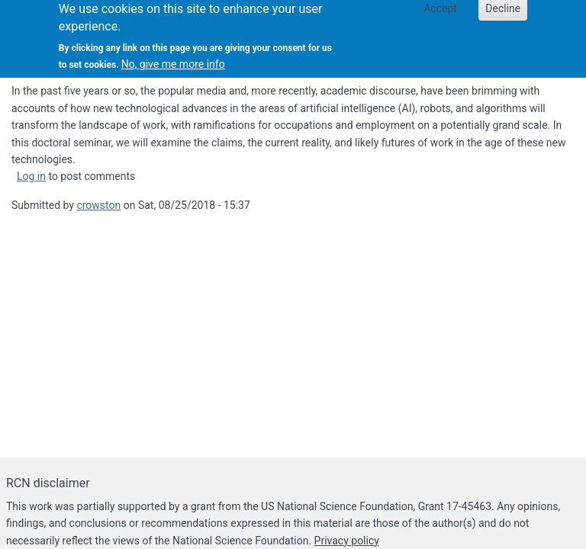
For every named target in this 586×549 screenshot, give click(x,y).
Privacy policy (346, 541)
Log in (31, 176)
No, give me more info (173, 59)
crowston (98, 205)
